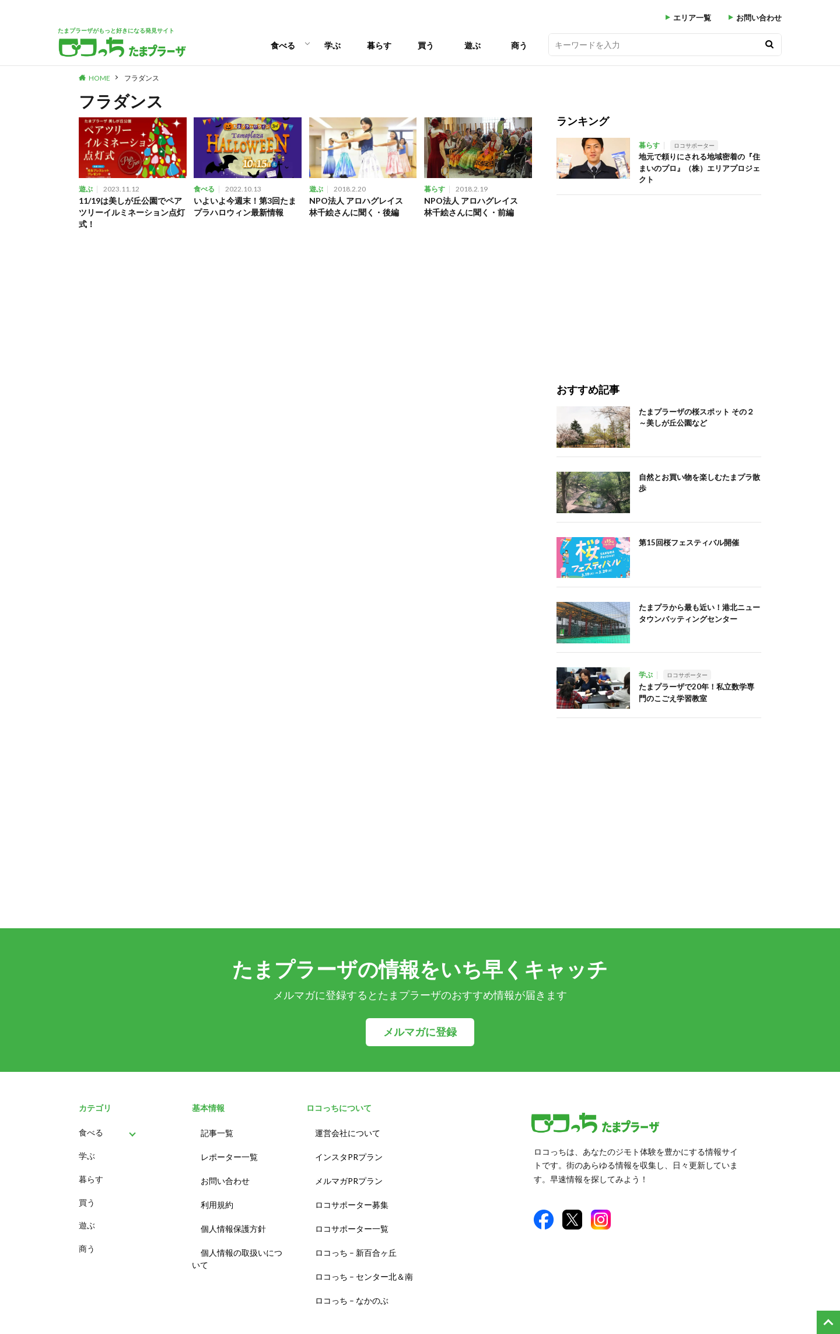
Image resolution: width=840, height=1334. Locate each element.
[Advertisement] (658, 276)
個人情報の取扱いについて (237, 1246)
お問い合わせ (759, 17)
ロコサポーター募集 (351, 1196)
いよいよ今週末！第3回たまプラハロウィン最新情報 (246, 207)
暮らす (379, 45)
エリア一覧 (692, 17)
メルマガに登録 (420, 1032)
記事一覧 (217, 1132)
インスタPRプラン (349, 1153)
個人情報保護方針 (233, 1218)
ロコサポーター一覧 (351, 1218)
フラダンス (141, 78)
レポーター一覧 (229, 1153)
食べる (283, 45)
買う (426, 45)
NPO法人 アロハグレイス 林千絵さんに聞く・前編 (478, 207)
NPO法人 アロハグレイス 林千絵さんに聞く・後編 (363, 207)
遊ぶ (472, 45)
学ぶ (332, 45)
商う (519, 45)
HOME (99, 78)
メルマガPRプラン (349, 1175)
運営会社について (347, 1132)
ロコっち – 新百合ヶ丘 (356, 1240)
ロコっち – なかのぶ (351, 1283)
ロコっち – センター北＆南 (364, 1261)
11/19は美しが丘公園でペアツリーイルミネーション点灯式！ (131, 213)
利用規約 (217, 1196)
